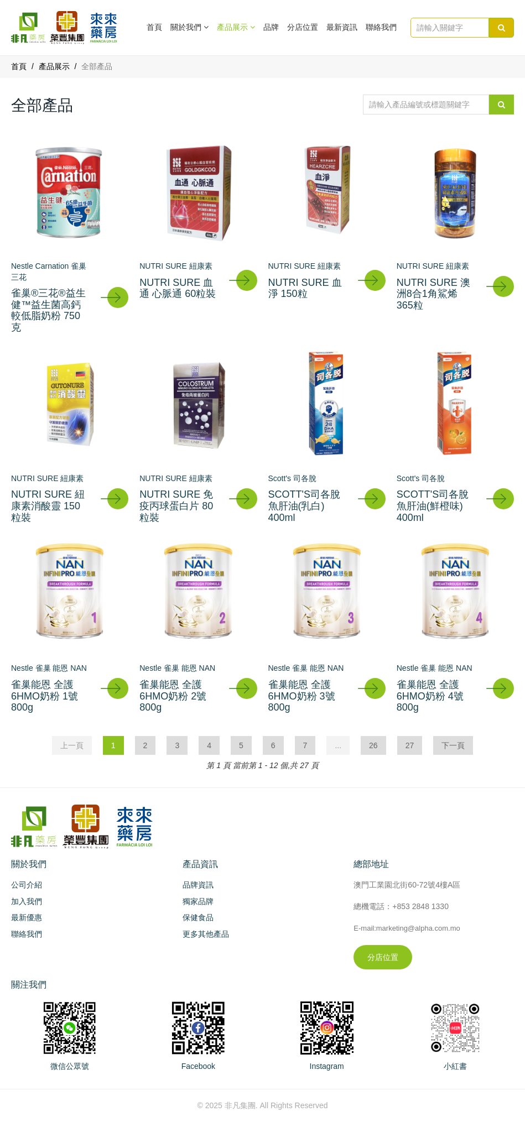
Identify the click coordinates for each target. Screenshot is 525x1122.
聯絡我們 (381, 27)
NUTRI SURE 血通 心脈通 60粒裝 (177, 288)
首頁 (154, 27)
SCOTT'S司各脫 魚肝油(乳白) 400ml (304, 506)
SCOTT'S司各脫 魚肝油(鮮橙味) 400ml (433, 506)
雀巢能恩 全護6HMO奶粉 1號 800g (44, 696)
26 (373, 745)
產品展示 (54, 66)
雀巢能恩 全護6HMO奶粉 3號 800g (301, 696)
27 (410, 745)
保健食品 (198, 917)
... (338, 745)
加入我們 (26, 901)
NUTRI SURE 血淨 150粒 (305, 288)
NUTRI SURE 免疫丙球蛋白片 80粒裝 (176, 506)
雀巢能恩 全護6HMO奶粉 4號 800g (430, 696)
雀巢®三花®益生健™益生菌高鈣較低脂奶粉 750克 (48, 310)
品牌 (271, 27)
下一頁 (453, 745)
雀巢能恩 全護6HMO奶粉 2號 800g (172, 696)
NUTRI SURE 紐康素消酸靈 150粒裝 (48, 506)
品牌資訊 (198, 884)
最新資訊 (341, 27)
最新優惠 (26, 917)
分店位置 (302, 27)
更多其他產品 (206, 934)
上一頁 (72, 745)
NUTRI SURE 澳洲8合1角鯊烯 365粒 (433, 294)
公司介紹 (26, 884)
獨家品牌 (198, 901)
